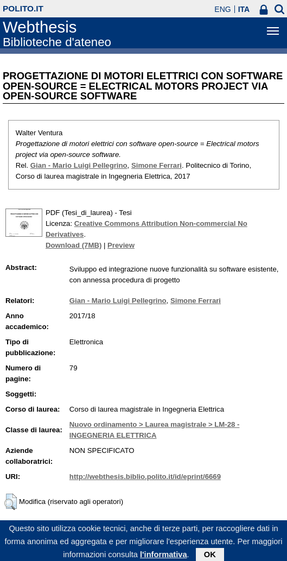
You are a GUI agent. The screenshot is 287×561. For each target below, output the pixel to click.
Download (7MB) (73, 245)
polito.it (23, 8)
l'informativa (163, 556)
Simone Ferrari (156, 165)
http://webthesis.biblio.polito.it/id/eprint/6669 (145, 476)
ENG (222, 9)
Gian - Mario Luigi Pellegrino (78, 165)
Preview (121, 245)
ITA (244, 9)
